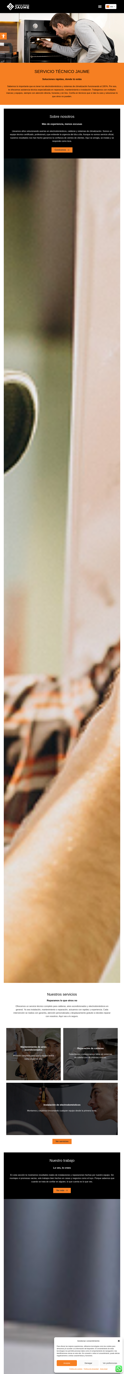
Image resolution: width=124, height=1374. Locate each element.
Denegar (88, 1363)
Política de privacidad (91, 1369)
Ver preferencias (110, 1363)
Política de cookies (75, 1369)
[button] (3, 36)
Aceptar (66, 1363)
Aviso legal (103, 1369)
